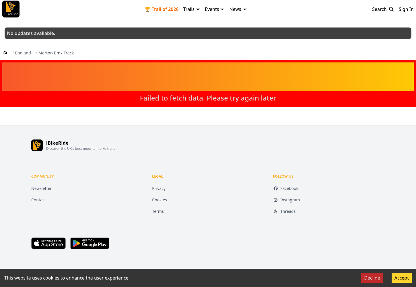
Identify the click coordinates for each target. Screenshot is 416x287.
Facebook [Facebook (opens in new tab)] (285, 188)
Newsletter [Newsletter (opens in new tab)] (41, 188)
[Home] (5, 52)
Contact (38, 200)
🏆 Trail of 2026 (162, 9)
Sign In (406, 9)
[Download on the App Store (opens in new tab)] (48, 243)
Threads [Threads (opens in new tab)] (284, 211)
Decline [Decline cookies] (372, 278)
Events (215, 9)
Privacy (159, 188)
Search (383, 9)
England (23, 53)
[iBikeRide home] (37, 145)
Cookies (159, 200)
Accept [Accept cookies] (401, 278)
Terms (158, 211)
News (238, 9)
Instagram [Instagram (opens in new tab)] (286, 200)
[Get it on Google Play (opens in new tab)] (89, 243)
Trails (191, 9)
